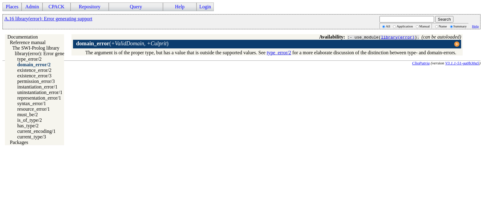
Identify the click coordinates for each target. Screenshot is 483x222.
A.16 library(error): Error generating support (48, 18)
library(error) (398, 37)
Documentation (22, 36)
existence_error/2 (34, 70)
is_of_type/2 (29, 120)
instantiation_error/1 (37, 86)
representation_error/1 (39, 98)
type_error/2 (29, 59)
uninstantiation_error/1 (40, 92)
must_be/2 (27, 114)
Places (12, 6)
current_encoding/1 (36, 131)
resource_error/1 (33, 109)
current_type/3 (31, 136)
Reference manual (28, 42)
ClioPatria (421, 63)
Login (205, 6)
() (122, 43)
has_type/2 (28, 125)
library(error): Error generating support (53, 53)
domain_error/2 (34, 64)
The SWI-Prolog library (35, 48)
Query (136, 6)
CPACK (56, 6)
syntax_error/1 (31, 103)
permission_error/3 (36, 81)
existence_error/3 (34, 75)
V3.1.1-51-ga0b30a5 (462, 63)
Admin (32, 6)
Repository (89, 6)
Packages (19, 142)
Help (180, 6)
